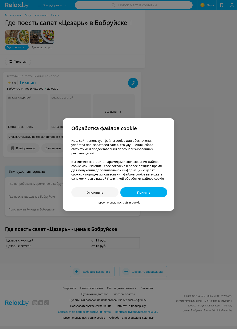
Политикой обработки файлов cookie (135, 178)
